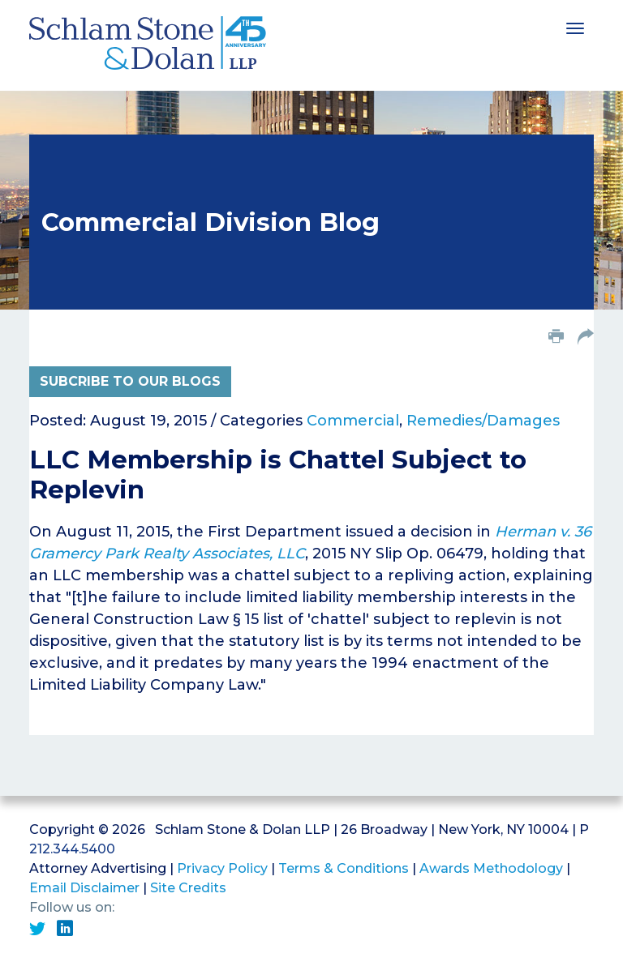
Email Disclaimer (84, 888)
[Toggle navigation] (575, 26)
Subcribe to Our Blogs (130, 381)
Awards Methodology (491, 868)
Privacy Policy (222, 868)
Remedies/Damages (483, 421)
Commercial (353, 421)
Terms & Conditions (343, 868)
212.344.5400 (72, 849)
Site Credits (188, 888)
